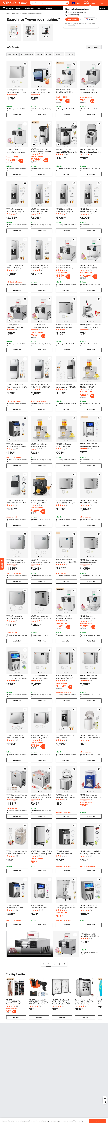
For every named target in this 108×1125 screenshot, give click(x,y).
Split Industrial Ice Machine (35, 13)
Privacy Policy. (71, 25)
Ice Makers (23, 13)
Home (8, 13)
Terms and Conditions (89, 23)
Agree (97, 1121)
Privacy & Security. (78, 1121)
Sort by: (90, 47)
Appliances (15, 13)
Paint (46, 37)
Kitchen (29, 37)
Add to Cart (17, 115)
